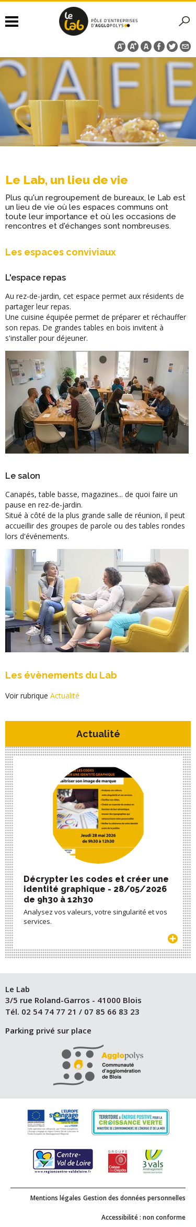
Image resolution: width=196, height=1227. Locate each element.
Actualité (64, 696)
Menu (12, 21)
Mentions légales (55, 1197)
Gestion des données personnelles (134, 1197)
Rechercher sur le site (184, 21)
